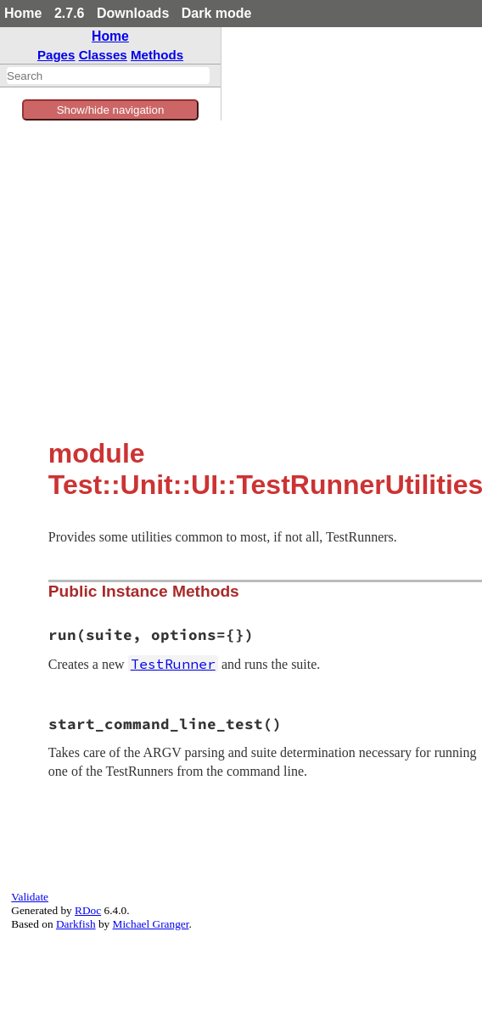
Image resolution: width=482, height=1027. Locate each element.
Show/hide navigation (111, 110)
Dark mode (217, 13)
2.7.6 (69, 13)
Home (23, 13)
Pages (56, 55)
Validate (29, 896)
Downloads (133, 13)
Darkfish (76, 924)
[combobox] (108, 75)
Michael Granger (151, 924)
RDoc (88, 910)
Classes (103, 55)
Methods (157, 55)
